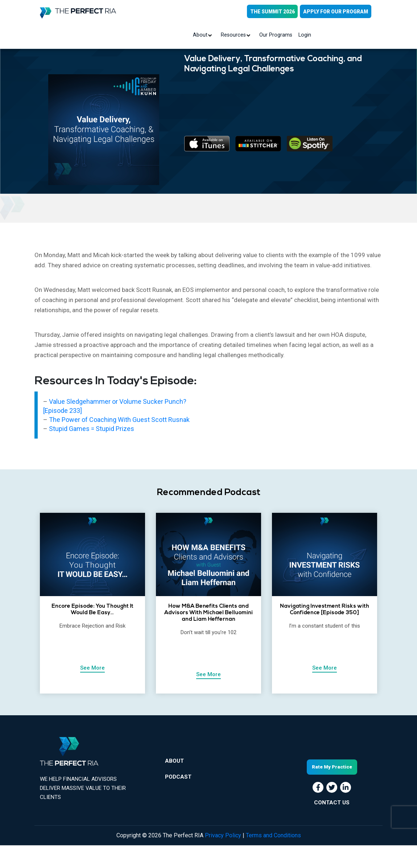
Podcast (178, 778)
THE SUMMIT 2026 (271, 11)
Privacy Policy (223, 836)
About (202, 35)
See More (92, 668)
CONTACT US (332, 803)
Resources (234, 35)
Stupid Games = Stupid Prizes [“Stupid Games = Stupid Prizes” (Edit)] (91, 429)
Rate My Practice (332, 767)
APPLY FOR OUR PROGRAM (335, 11)
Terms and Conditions (273, 836)
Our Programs (275, 35)
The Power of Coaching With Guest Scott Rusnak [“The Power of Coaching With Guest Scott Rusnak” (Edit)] (119, 420)
